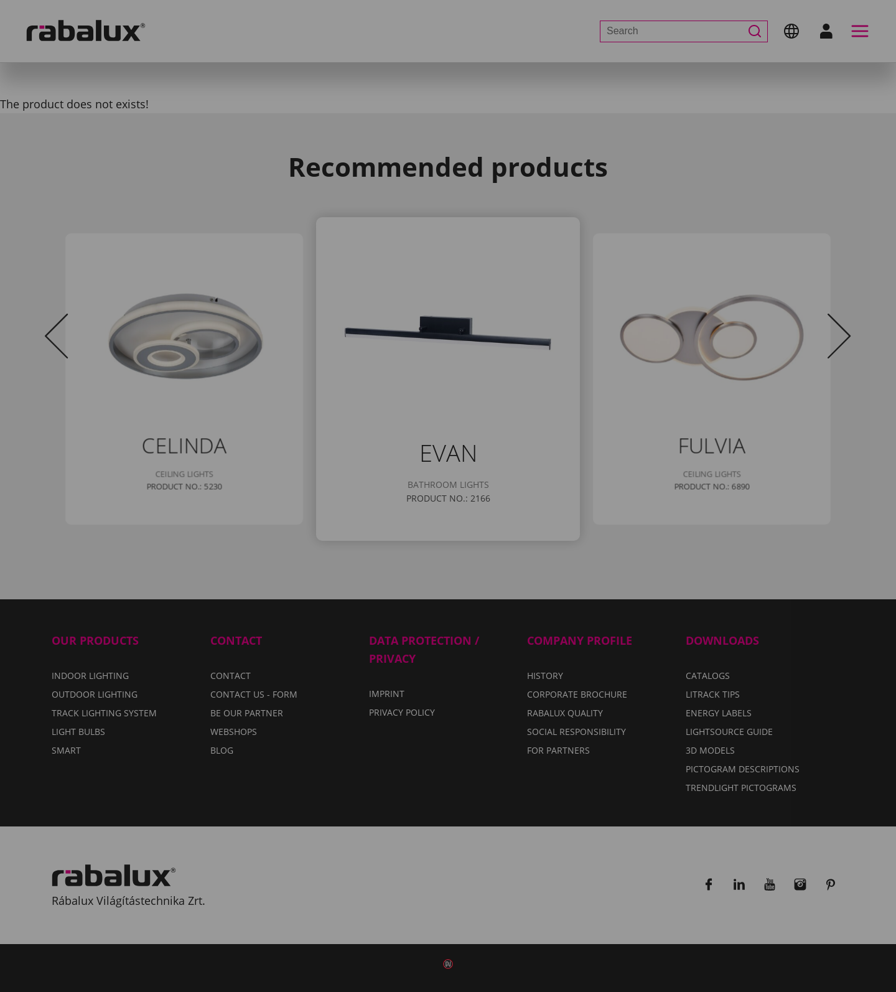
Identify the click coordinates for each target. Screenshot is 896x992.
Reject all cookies (440, 557)
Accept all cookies (576, 557)
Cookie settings (311, 557)
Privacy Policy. (497, 521)
